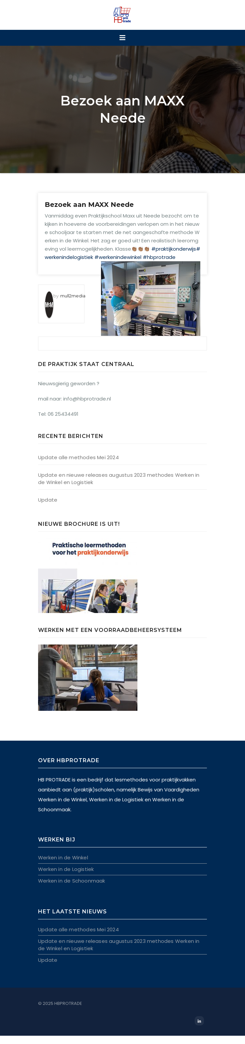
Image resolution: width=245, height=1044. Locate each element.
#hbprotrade (159, 257)
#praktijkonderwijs (173, 248)
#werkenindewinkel (117, 257)
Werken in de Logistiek (66, 869)
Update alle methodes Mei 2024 (78, 457)
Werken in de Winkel (63, 857)
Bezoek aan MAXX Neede (89, 205)
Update (47, 499)
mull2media (72, 295)
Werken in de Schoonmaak (71, 880)
